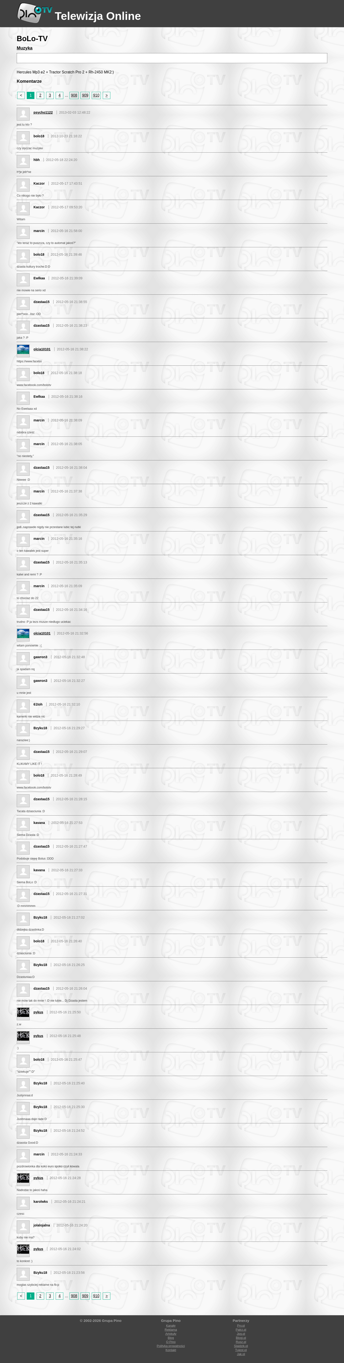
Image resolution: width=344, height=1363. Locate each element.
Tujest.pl (241, 1350)
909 (85, 95)
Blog (171, 1338)
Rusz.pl (241, 1342)
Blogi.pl (241, 1338)
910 (96, 95)
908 (74, 95)
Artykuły (170, 1333)
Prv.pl (241, 1325)
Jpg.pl (241, 1333)
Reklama (171, 1329)
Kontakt (171, 1350)
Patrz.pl (241, 1329)
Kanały (171, 1325)
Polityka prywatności (171, 1346)
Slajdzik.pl (241, 1346)
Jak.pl (241, 1354)
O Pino (171, 1342)
